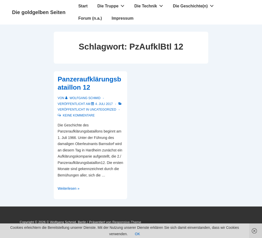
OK (137, 234)
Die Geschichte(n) (194, 5)
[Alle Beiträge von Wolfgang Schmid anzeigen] (83, 98)
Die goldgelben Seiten (39, 12)
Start (83, 6)
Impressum (122, 18)
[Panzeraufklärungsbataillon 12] (104, 104)
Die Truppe (112, 5)
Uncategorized (103, 109)
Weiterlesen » (68, 188)
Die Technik (150, 5)
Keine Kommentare (79, 115)
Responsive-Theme (126, 222)
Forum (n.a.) (90, 18)
